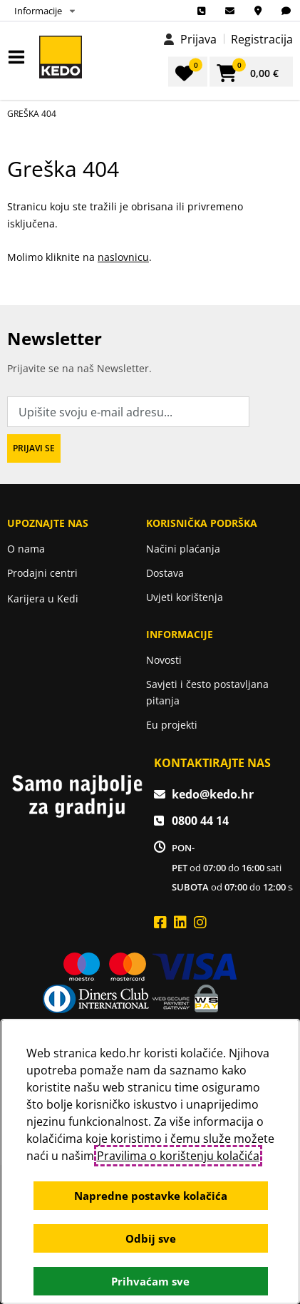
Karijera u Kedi (42, 598)
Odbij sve (150, 1238)
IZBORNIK (19, 57)
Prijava (198, 39)
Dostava (165, 573)
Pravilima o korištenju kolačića (177, 1156)
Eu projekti (171, 724)
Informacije (38, 10)
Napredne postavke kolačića (150, 1196)
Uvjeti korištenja (184, 597)
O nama (26, 548)
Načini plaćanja (183, 548)
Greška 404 (31, 114)
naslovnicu (123, 257)
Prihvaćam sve (150, 1281)
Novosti (164, 660)
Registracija (262, 39)
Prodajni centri (42, 573)
